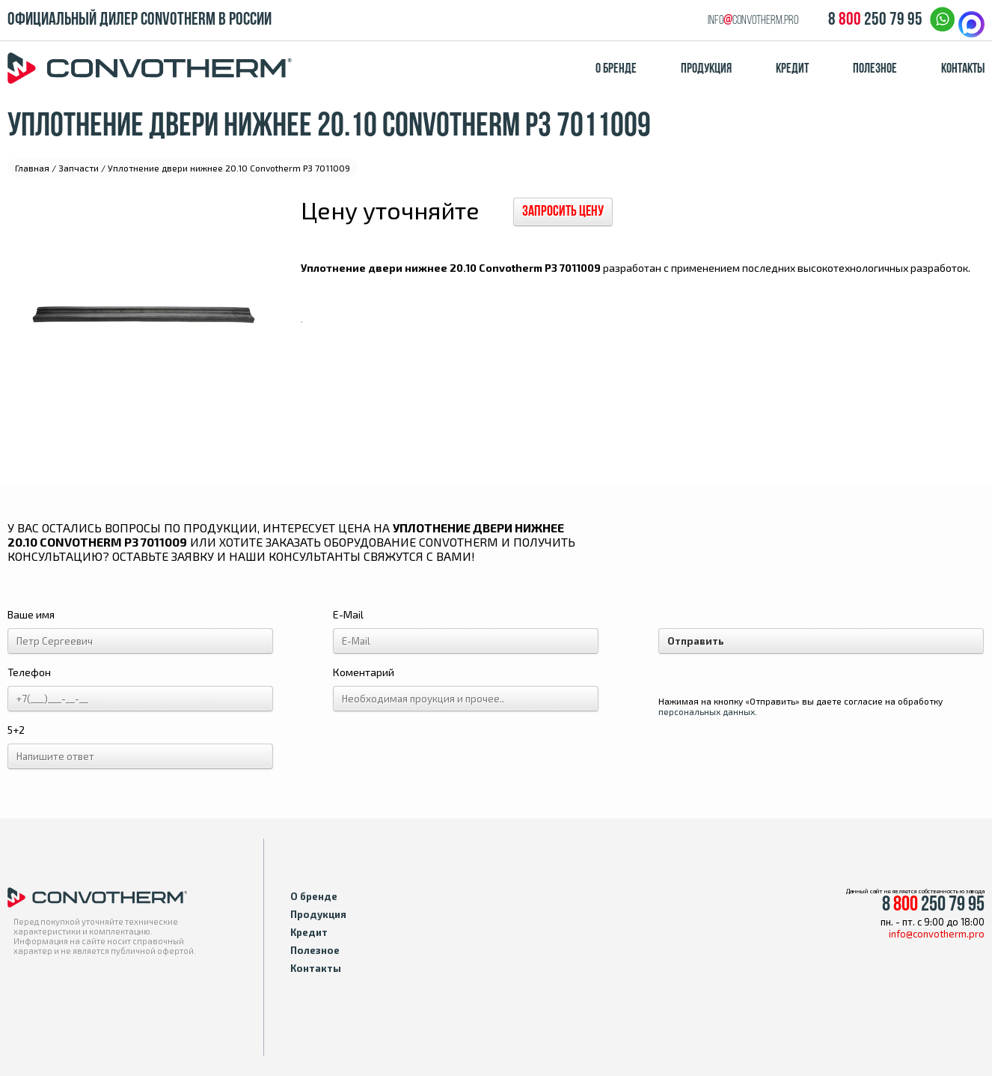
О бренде (616, 69)
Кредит (792, 69)
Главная (32, 167)
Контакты (963, 69)
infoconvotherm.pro (753, 20)
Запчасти (78, 167)
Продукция (706, 69)
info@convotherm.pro (937, 934)
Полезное (875, 69)
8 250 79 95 (875, 20)
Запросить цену (563, 211)
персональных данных (706, 711)
